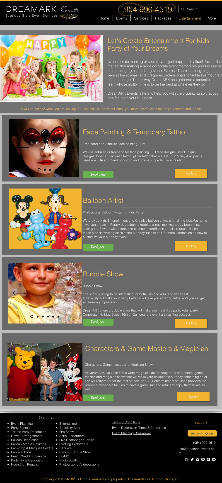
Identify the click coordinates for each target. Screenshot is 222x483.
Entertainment (69, 424)
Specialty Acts (69, 428)
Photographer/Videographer (80, 464)
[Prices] (201, 423)
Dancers (65, 448)
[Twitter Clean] (192, 459)
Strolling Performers (73, 444)
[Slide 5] (53, 316)
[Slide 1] (39, 169)
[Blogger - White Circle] (208, 459)
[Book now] (98, 174)
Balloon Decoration (25, 440)
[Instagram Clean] (197, 459)
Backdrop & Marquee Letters (32, 448)
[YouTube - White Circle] (214, 459)
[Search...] (198, 9)
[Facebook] (186, 459)
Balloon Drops (21, 452)
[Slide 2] (45, 170)
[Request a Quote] (202, 433)
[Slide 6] (58, 316)
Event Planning (22, 424)
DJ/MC (64, 456)
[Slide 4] (48, 316)
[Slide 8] (64, 394)
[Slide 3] (50, 170)
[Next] (67, 147)
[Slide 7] (59, 394)
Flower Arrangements (26, 436)
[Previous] (21, 147)
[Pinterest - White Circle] (203, 459)
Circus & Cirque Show (75, 452)
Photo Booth (68, 460)
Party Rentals (20, 428)
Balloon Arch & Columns (28, 444)
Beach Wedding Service (28, 456)
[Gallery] (191, 173)
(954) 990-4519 (204, 443)
